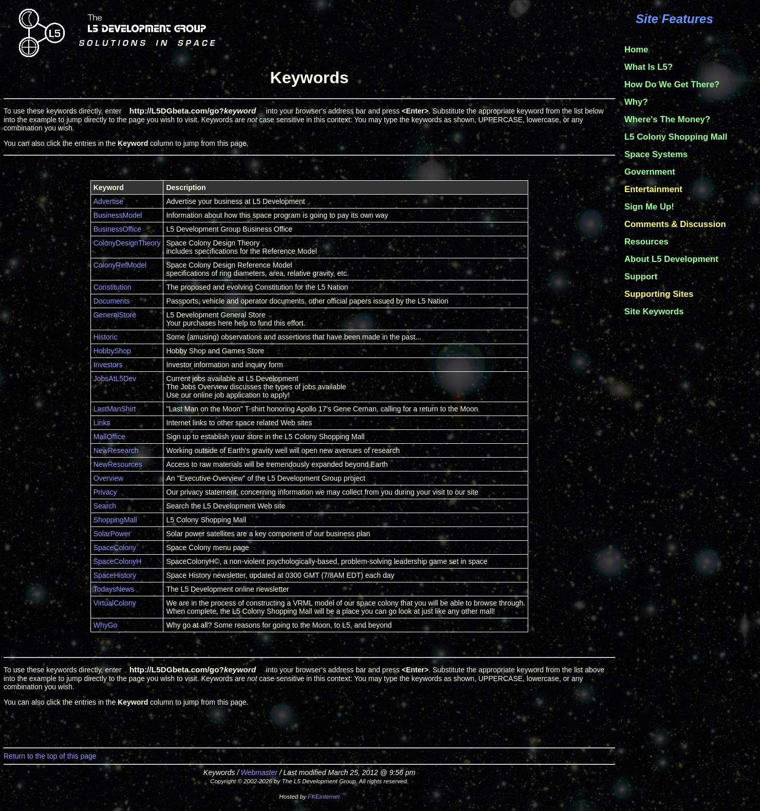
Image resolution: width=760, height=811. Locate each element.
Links (102, 423)
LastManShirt (115, 409)
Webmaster (259, 772)
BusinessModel (118, 215)
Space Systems (656, 154)
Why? (636, 102)
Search (105, 506)
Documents (112, 301)
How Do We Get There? (671, 84)
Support (640, 276)
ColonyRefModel (120, 265)
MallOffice (109, 436)
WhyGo (106, 625)
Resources (646, 242)
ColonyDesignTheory (127, 243)
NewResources (118, 464)
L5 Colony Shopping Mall (675, 137)
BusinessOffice (117, 229)
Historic (106, 337)
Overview (108, 478)
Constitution (113, 287)
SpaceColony (115, 547)
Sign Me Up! (649, 207)
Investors (108, 365)
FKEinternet (324, 796)
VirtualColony (115, 603)
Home (636, 49)
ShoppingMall (115, 520)
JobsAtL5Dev (115, 378)
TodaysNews (114, 589)
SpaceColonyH (117, 561)
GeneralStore (115, 315)
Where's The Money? (667, 119)
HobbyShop (112, 351)
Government (649, 172)
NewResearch (116, 450)
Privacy (105, 492)
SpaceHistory (115, 575)
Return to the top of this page (50, 756)
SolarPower (112, 534)
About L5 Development (671, 259)
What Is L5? (648, 67)
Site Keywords (654, 311)
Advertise (108, 201)
